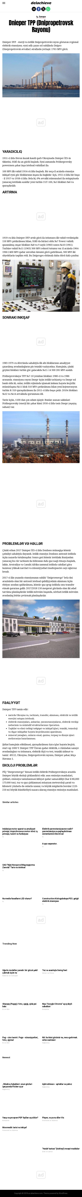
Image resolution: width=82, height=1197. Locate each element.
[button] (3, 3)
